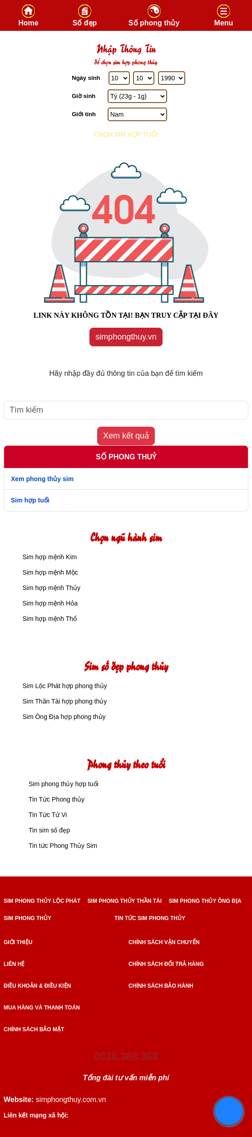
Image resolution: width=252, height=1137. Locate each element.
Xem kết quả (126, 435)
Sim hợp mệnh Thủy (51, 587)
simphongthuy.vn (126, 336)
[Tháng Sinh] (143, 78)
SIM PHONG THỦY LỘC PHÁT (42, 901)
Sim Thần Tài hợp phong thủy (64, 701)
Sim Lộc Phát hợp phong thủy (64, 685)
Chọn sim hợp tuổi (126, 134)
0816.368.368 (126, 1057)
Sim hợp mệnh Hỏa (49, 603)
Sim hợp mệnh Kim (49, 557)
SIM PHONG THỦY (27, 918)
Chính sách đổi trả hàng (166, 964)
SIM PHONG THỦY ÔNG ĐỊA (204, 901)
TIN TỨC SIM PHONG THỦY (149, 918)
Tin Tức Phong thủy (56, 799)
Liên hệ (14, 964)
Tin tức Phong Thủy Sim (63, 845)
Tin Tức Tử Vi (48, 814)
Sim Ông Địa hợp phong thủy (63, 716)
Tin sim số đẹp (49, 830)
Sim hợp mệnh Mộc (50, 572)
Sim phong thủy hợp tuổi (64, 784)
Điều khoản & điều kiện (37, 986)
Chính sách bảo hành (160, 986)
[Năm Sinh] (171, 78)
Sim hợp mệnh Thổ (49, 618)
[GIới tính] (138, 114)
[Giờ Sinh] (138, 96)
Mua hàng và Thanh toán (42, 1007)
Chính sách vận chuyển (163, 942)
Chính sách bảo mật (34, 1029)
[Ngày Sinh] (119, 78)
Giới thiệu (18, 942)
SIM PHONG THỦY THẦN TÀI (125, 901)
